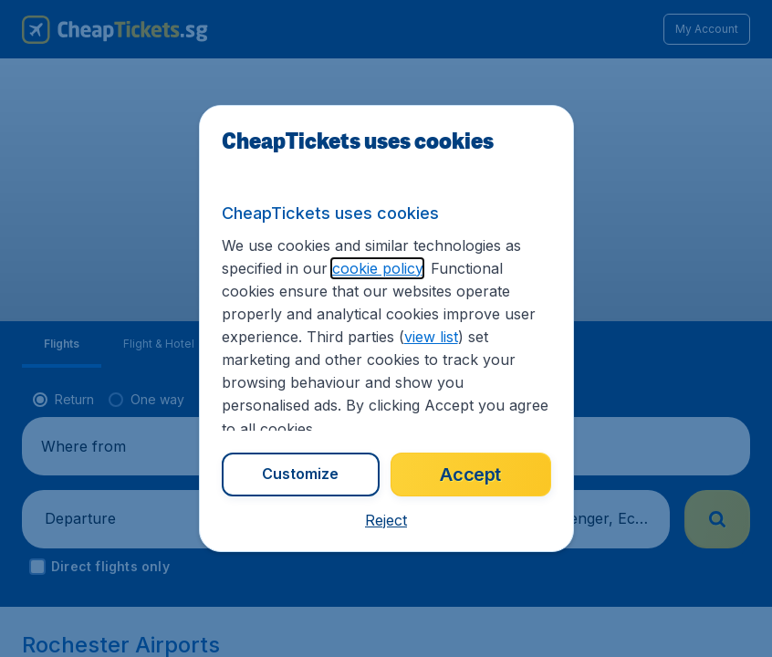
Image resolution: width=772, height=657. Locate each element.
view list (431, 337)
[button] (386, 520)
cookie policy (377, 268)
